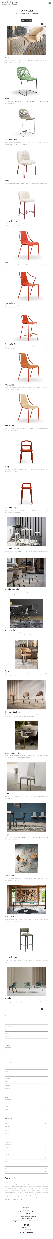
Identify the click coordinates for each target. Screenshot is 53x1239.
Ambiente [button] (8, 1045)
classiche (26, 1102)
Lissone (26, 1158)
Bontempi (26, 1016)
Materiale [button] (8, 1063)
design (26, 1106)
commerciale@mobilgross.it (28, 1216)
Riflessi (26, 1033)
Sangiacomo (26, 1037)
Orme (26, 1030)
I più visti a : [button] (9, 1142)
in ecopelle (26, 1071)
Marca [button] (7, 1011)
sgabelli (26, 1133)
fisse (26, 1123)
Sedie (29, 13)
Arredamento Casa (22, 13)
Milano (26, 1165)
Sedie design (35, 13)
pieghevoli (26, 1130)
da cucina (26, 1050)
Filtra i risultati (26, 20)
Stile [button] (6, 1097)
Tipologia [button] (8, 1118)
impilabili (26, 1127)
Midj (26, 1023)
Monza (26, 1168)
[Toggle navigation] (50, 3)
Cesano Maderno (26, 1151)
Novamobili (26, 1026)
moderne (26, 1109)
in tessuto (26, 1088)
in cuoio (26, 1068)
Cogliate (26, 1154)
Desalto (26, 1019)
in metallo (26, 1078)
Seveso (26, 1172)
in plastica (26, 1085)
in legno (26, 1075)
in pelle (26, 1082)
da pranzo (26, 1054)
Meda (26, 1161)
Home (16, 13)
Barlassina (26, 1147)
